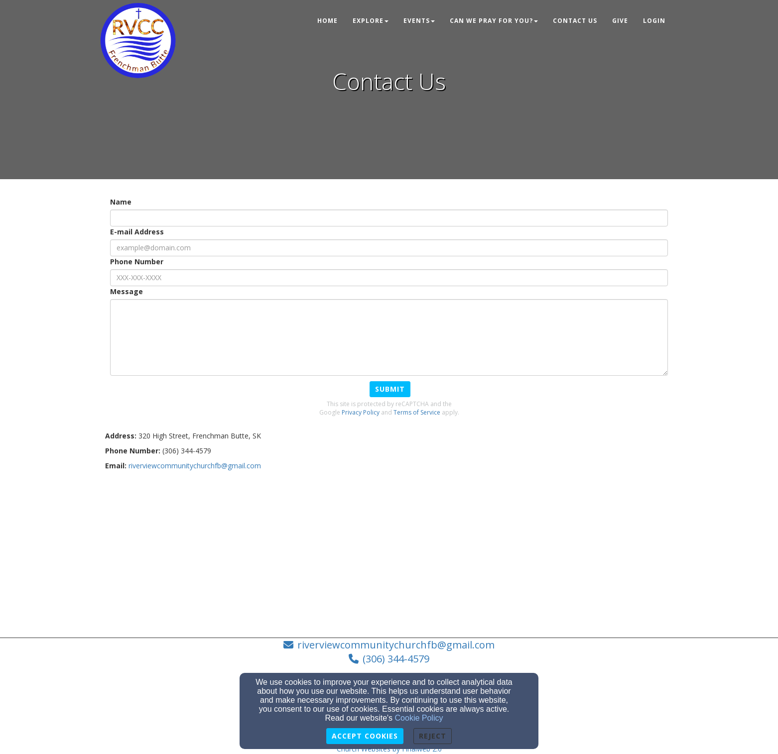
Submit (390, 389)
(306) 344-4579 (396, 658)
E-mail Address (137, 231)
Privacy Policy (361, 412)
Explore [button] (371, 20)
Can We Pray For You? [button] (494, 20)
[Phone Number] (389, 277)
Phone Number (136, 261)
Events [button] (419, 20)
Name (120, 202)
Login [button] (654, 20)
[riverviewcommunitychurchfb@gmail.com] (195, 465)
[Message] (389, 337)
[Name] (389, 218)
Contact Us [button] (575, 20)
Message (126, 291)
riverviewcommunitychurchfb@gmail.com (396, 644)
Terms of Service (416, 412)
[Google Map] (389, 550)
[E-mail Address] (389, 247)
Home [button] (327, 20)
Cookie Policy (419, 718)
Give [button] (620, 20)
